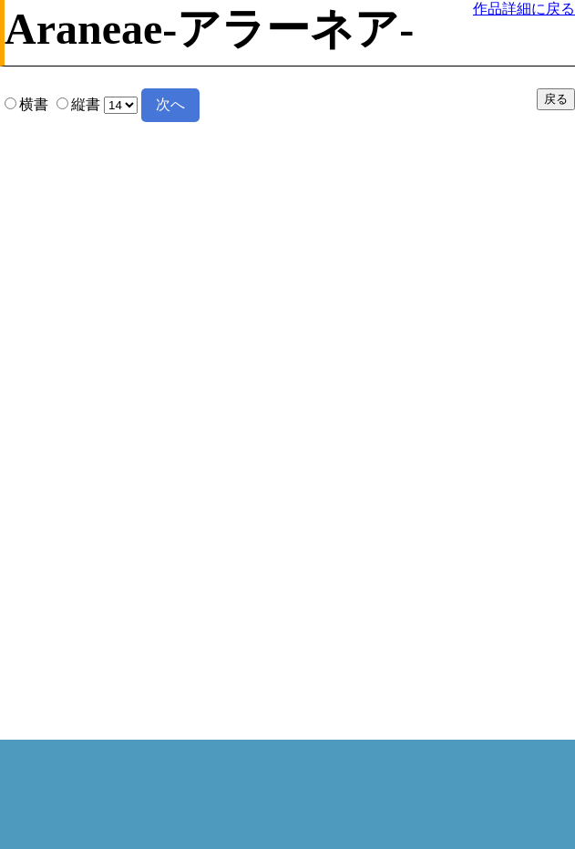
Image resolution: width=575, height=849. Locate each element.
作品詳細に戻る (524, 8)
